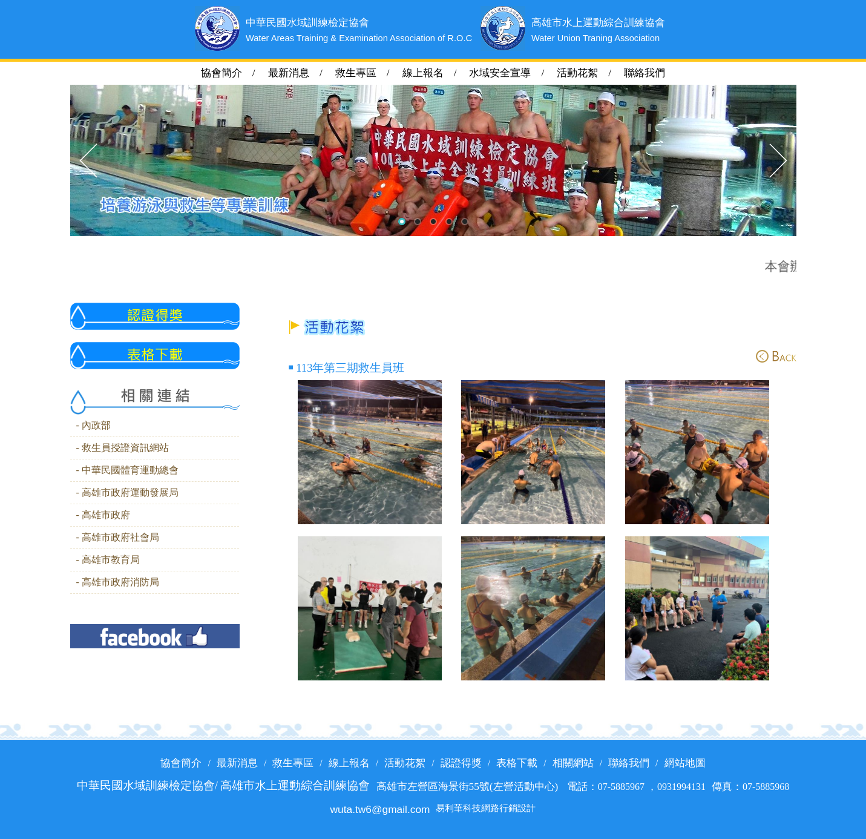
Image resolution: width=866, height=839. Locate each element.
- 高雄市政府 (103, 515)
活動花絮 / (589, 73)
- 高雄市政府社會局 (117, 537)
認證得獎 (461, 763)
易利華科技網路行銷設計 (486, 808)
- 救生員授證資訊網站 (122, 448)
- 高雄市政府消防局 (117, 582)
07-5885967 (622, 786)
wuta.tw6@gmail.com (380, 809)
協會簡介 (181, 763)
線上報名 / (434, 73)
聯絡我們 (644, 73)
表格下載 (516, 763)
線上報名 (349, 763)
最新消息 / (300, 73)
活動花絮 (404, 763)
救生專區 (292, 763)
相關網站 (573, 763)
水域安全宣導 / (511, 73)
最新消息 (237, 763)
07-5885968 (766, 786)
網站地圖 (685, 763)
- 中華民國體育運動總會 (127, 470)
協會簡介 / (234, 73)
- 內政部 (93, 425)
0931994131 (681, 786)
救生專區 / (367, 73)
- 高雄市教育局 (108, 560)
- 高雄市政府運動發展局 (127, 493)
